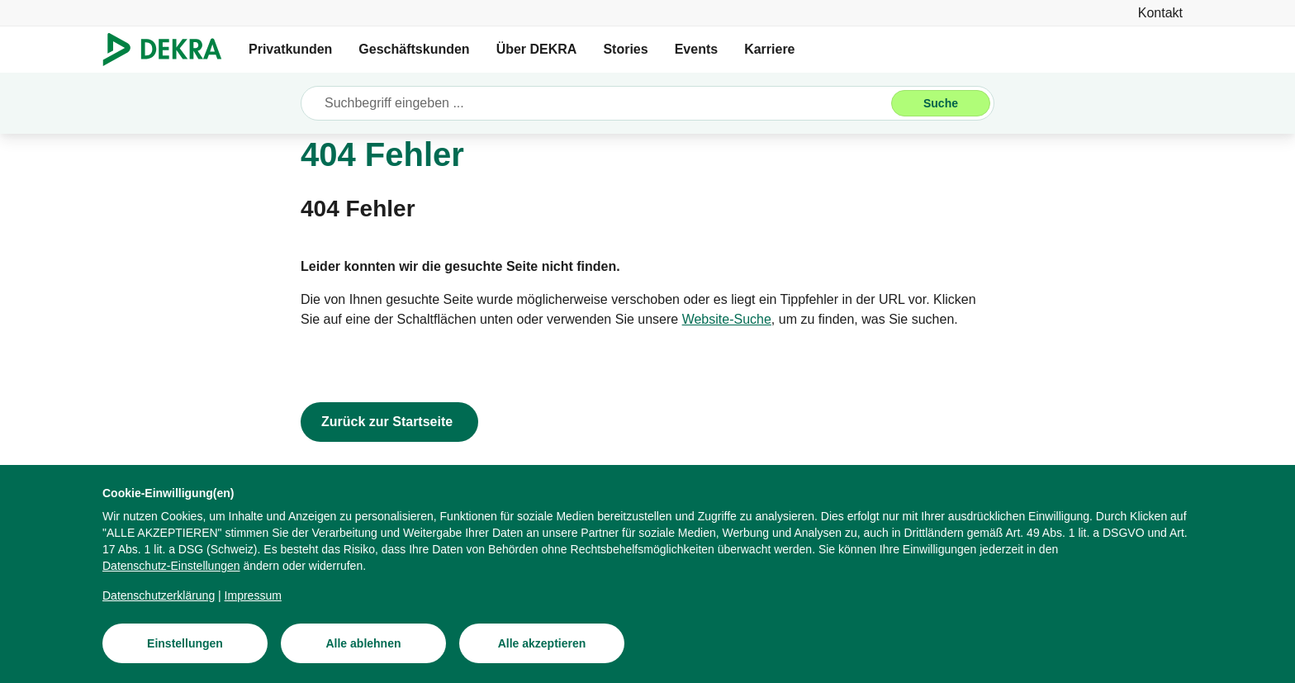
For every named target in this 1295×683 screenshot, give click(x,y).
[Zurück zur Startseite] (389, 422)
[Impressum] (253, 596)
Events (696, 49)
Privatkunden (290, 49)
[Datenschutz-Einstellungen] (171, 566)
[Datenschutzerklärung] (158, 596)
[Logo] (168, 49)
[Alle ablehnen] (363, 644)
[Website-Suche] (726, 320)
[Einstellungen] (185, 644)
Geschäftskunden (413, 49)
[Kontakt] (1160, 13)
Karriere (769, 49)
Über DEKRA (536, 49)
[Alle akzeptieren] (541, 644)
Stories (625, 49)
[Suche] (940, 103)
